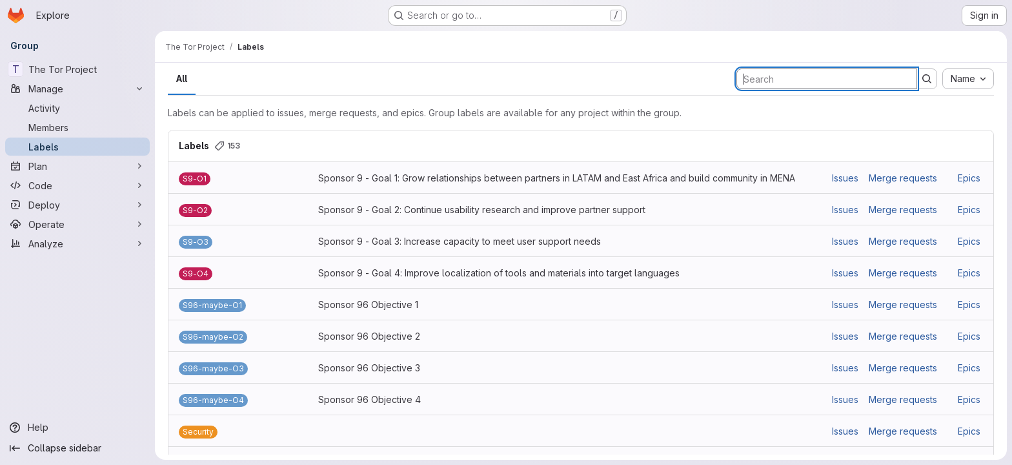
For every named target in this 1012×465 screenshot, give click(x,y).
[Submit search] (926, 78)
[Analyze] (77, 243)
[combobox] (968, 78)
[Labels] (77, 147)
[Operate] (77, 224)
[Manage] (77, 88)
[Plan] (77, 166)
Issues (845, 177)
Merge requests (903, 177)
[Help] (77, 427)
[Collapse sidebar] (77, 448)
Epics (969, 177)
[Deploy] (77, 205)
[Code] (77, 185)
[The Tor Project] (77, 69)
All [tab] (181, 78)
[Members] (77, 127)
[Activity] (77, 108)
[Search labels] (826, 78)
